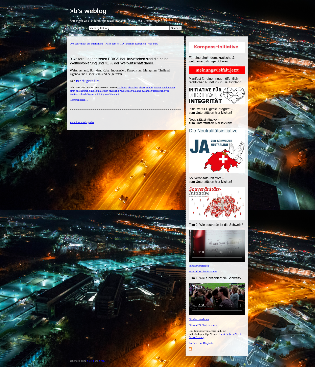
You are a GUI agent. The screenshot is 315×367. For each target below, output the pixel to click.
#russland (114, 90)
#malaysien (102, 90)
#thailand (136, 90)
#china (149, 87)
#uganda (146, 90)
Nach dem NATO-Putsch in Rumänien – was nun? (131, 43)
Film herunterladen (199, 265)
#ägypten (91, 93)
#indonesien (168, 87)
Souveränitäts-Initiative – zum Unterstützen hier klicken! (210, 179)
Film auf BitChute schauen (203, 271)
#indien (158, 87)
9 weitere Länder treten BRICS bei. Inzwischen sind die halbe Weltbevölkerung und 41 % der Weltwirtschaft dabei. (119, 61)
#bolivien (122, 87)
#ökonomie (114, 93)
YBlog (90, 360)
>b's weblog (88, 10)
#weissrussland (78, 93)
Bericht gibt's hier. (88, 81)
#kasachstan (82, 90)
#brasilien (133, 87)
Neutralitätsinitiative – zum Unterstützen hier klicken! (210, 121)
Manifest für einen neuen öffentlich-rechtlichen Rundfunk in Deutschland (215, 80)
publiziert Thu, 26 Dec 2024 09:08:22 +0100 (93, 87)
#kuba (92, 90)
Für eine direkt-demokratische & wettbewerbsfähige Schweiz (212, 59)
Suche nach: (78, 28)
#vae (166, 90)
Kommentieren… (79, 99)
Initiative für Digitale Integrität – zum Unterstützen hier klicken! (211, 110)
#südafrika (125, 90)
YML (102, 360)
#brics (142, 87)
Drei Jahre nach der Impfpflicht (86, 43)
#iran (72, 90)
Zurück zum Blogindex (202, 343)
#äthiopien (102, 93)
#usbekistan (157, 90)
